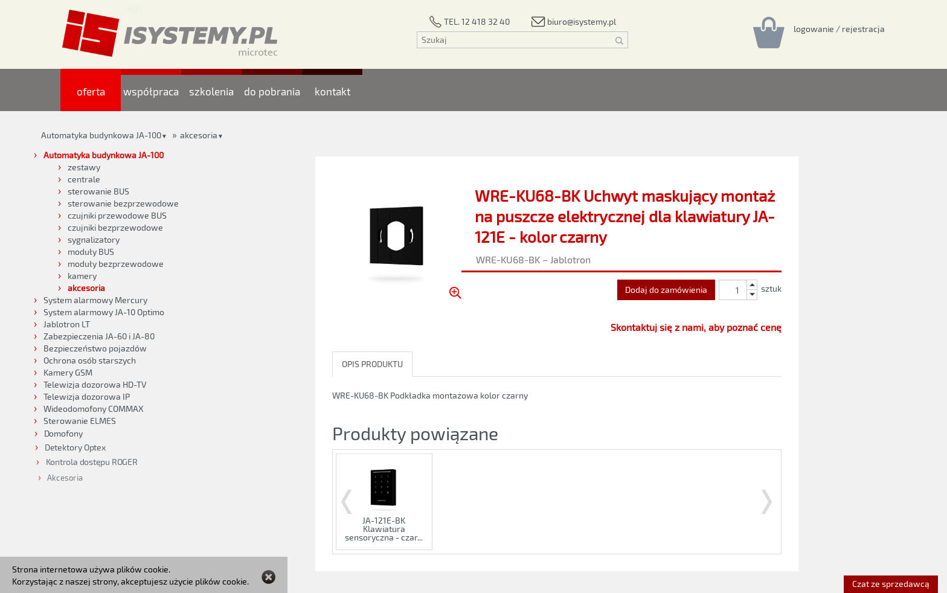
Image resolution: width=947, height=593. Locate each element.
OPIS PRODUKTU (372, 364)
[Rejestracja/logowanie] (839, 28)
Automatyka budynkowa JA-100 (101, 135)
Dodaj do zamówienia (666, 289)
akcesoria (198, 135)
